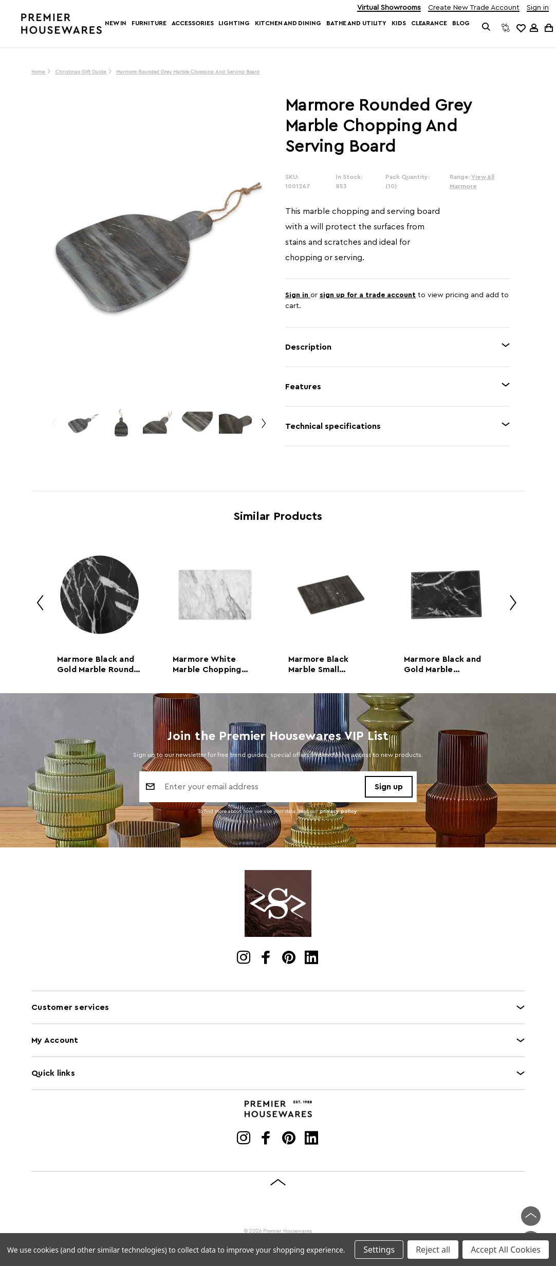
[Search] (486, 28)
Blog (461, 23)
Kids (399, 23)
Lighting (233, 23)
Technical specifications (333, 426)
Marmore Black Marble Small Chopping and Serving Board (318, 665)
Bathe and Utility (356, 23)
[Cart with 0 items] (548, 27)
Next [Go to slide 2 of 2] (263, 427)
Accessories (193, 23)
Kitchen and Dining (288, 23)
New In (115, 23)
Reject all (433, 1249)
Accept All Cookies (506, 1249)
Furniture (149, 23)
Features (303, 387)
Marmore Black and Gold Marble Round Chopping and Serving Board (95, 665)
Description (308, 347)
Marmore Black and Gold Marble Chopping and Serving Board (442, 665)
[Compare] (505, 27)
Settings (379, 1249)
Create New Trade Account (474, 8)
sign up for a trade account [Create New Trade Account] (368, 295)
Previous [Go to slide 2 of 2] (54, 427)
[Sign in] (534, 28)
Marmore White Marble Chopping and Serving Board (210, 665)
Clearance (429, 23)
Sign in (538, 8)
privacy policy (338, 811)
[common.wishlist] (520, 28)
